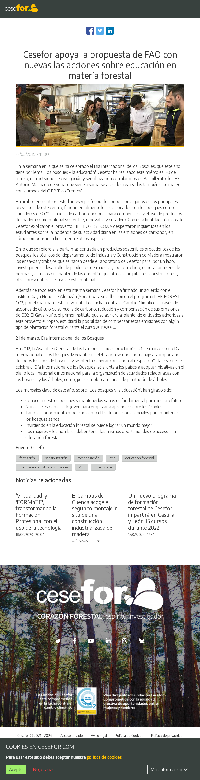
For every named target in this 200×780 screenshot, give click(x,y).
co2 (112, 458)
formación (27, 458)
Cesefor (38, 447)
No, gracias (43, 769)
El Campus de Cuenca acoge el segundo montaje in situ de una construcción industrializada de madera (95, 542)
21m (81, 467)
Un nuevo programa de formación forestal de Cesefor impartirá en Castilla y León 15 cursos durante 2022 (152, 539)
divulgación (103, 467)
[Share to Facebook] (90, 31)
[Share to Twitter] (100, 31)
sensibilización (56, 458)
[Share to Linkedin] (110, 31)
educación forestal (139, 458)
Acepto (16, 769)
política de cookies (104, 757)
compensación (88, 458)
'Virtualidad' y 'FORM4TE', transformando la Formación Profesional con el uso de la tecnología (39, 539)
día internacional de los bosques (43, 467)
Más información (169, 769)
